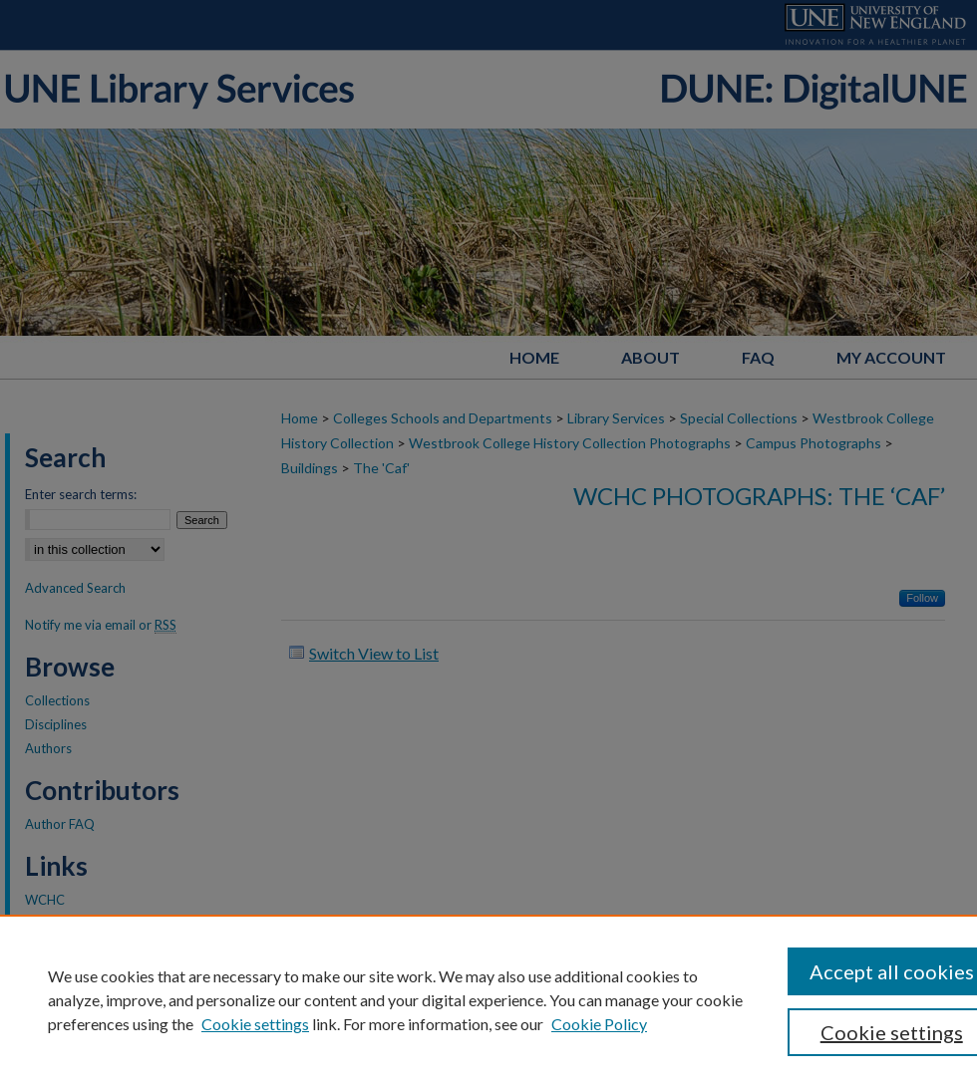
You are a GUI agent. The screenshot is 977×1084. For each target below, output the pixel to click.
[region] (488, 999)
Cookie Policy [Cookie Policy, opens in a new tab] (599, 1023)
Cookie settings (255, 1023)
